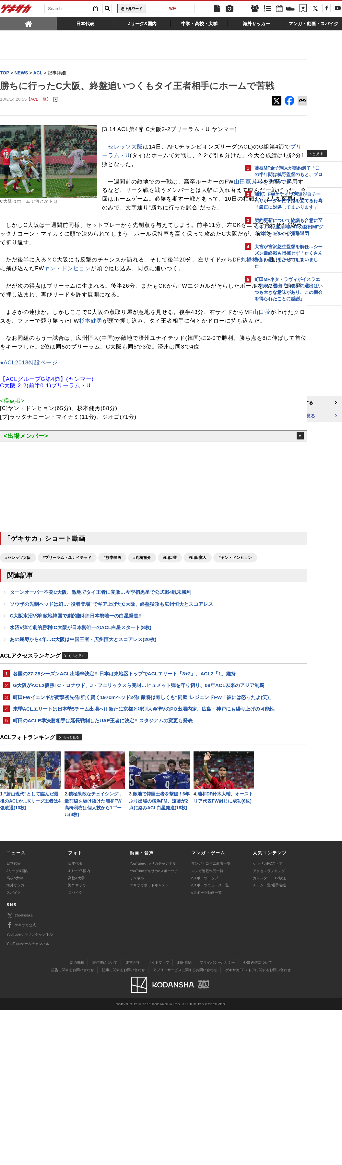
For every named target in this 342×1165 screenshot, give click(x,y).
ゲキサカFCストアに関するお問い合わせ (258, 1124)
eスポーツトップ (204, 1033)
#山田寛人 (197, 623)
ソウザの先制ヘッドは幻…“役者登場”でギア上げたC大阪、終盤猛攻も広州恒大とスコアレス (111, 681)
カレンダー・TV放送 (269, 1033)
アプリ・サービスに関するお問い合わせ (185, 1124)
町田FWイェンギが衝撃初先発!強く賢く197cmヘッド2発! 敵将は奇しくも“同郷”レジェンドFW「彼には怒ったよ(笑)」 (117, 793)
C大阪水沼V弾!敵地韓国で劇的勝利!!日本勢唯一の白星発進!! (76, 693)
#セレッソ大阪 (18, 623)
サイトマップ (158, 1117)
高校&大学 (14, 1033)
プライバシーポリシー (217, 1117)
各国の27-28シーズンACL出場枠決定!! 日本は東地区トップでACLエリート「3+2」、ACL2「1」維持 (119, 755)
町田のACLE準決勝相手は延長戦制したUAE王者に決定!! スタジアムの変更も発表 (103, 828)
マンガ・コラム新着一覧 (210, 1018)
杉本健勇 (169, 369)
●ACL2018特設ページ (29, 428)
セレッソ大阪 (125, 169)
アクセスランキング (269, 1025)
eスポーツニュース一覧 (210, 1040)
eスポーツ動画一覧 (206, 1047)
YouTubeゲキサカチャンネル (153, 1018)
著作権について (104, 1117)
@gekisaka (19, 1070)
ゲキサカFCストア (268, 1018)
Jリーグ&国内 (17, 1025)
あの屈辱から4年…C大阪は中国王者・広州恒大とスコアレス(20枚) (83, 717)
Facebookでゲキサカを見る (281, 416)
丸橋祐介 (25, 308)
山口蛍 (34, 369)
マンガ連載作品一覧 (207, 1025)
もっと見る (76, 734)
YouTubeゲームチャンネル (27, 1099)
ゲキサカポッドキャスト (149, 1040)
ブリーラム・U (186, 177)
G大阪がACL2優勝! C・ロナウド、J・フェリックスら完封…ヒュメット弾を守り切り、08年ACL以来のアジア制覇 (119, 774)
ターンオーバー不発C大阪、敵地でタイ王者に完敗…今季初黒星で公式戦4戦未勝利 (100, 669)
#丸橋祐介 (142, 623)
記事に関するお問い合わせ (123, 1124)
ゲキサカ (16, 10)
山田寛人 (123, 221)
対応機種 (77, 1117)
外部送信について (257, 1117)
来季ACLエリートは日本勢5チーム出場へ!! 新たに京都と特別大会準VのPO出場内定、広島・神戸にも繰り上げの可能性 (119, 812)
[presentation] (28, 23)
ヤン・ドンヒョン (145, 308)
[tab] (28, 23)
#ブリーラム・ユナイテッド (67, 623)
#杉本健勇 (112, 623)
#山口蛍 (170, 623)
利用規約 (184, 1117)
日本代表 (13, 1018)
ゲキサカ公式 (21, 1080)
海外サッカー (17, 1040)
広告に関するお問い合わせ (72, 1124)
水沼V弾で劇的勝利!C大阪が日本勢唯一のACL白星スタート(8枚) (80, 705)
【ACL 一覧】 (39, 112)
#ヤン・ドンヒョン (22, 634)
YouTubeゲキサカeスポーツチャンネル (154, 1029)
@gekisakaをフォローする (280, 403)
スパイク (13, 1047)
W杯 (172, 8)
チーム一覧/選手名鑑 (269, 1040)
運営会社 (132, 1117)
